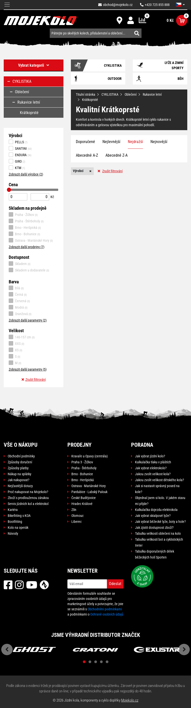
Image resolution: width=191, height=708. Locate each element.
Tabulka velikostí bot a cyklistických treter (159, 542)
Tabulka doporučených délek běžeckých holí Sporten (154, 554)
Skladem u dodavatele (29, 270)
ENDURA (20, 154)
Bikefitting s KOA (19, 516)
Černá (18, 294)
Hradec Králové (82, 504)
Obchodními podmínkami (105, 609)
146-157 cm (22, 337)
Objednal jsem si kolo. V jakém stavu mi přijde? (160, 501)
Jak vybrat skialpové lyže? (153, 516)
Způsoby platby (18, 468)
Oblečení (131, 94)
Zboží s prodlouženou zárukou (28, 498)
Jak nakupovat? (18, 480)
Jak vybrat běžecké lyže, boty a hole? (160, 522)
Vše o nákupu (21, 445)
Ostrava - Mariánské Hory (31, 240)
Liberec (76, 522)
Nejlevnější (111, 141)
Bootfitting (15, 522)
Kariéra (13, 510)
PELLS (18, 142)
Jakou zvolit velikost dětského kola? (159, 480)
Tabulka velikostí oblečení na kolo (158, 533)
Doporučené (85, 141)
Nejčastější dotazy (20, 486)
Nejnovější (158, 141)
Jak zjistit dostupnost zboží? (154, 528)
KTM (17, 167)
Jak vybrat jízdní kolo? (150, 456)
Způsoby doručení (20, 462)
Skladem (20, 263)
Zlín (73, 510)
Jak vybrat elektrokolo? (151, 468)
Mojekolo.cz (129, 700)
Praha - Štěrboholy (26, 221)
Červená (19, 300)
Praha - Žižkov (23, 214)
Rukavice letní (152, 94)
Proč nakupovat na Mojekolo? (28, 492)
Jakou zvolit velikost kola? (153, 474)
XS (15, 350)
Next (184, 649)
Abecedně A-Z (87, 155)
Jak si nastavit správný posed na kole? (157, 489)
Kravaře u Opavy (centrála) (89, 456)
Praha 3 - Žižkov (82, 462)
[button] (180, 4)
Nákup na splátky (19, 474)
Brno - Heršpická (25, 227)
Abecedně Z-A (116, 155)
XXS (16, 343)
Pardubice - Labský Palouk (89, 492)
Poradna (142, 445)
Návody (13, 533)
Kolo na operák (18, 528)
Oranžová (20, 313)
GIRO (17, 161)
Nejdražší (135, 141)
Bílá (16, 288)
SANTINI (20, 148)
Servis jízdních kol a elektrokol (28, 504)
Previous (7, 649)
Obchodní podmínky (21, 456)
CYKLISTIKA (109, 94)
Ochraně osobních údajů (106, 614)
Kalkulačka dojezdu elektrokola (156, 510)
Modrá (18, 307)
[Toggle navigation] (7, 4)
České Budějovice (83, 498)
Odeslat (115, 583)
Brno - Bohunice (24, 234)
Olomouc (77, 516)
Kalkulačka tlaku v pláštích (153, 462)
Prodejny (79, 445)
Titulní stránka (85, 94)
